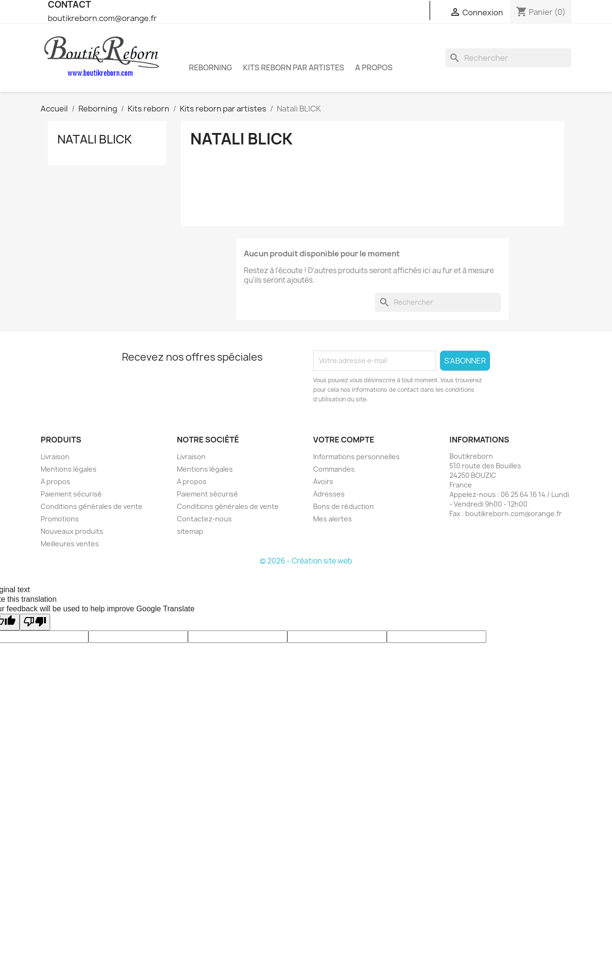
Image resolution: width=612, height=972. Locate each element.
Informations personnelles (356, 456)
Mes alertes (332, 518)
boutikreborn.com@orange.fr (102, 18)
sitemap (190, 531)
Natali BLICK (94, 139)
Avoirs (323, 481)
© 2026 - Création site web (306, 561)
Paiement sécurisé (71, 493)
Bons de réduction (343, 506)
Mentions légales (69, 469)
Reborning (210, 67)
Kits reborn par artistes (293, 67)
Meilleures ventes (70, 543)
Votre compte (343, 439)
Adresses (329, 493)
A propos (374, 67)
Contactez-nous (204, 518)
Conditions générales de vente (91, 506)
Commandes (334, 469)
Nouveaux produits (72, 531)
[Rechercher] (508, 57)
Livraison (55, 456)
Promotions (60, 518)
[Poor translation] (35, 622)
